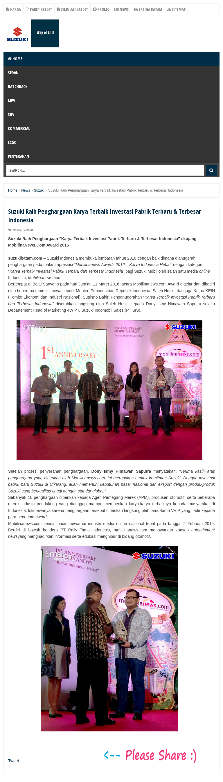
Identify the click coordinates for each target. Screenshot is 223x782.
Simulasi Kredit (72, 9)
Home (15, 58)
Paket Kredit (39, 9)
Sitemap (176, 9)
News (121, 9)
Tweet (13, 760)
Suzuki (28, 230)
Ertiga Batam (148, 9)
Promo (101, 9)
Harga (13, 9)
